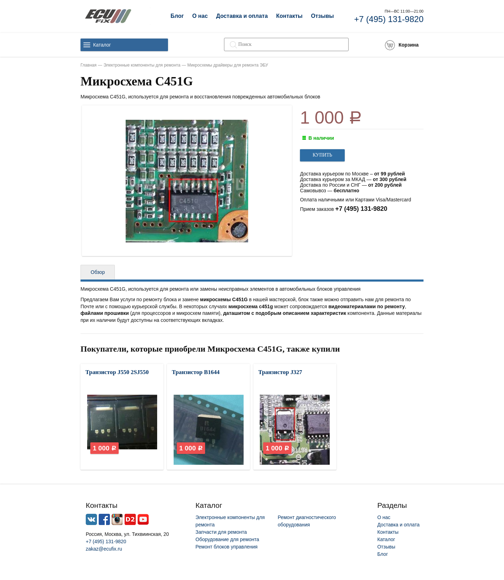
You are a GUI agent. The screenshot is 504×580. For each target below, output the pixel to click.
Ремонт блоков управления (227, 547)
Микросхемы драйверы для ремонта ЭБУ (227, 65)
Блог (177, 16)
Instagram (117, 519)
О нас (200, 16)
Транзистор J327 (280, 372)
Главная (88, 65)
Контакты (289, 16)
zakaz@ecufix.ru (104, 549)
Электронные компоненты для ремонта (142, 65)
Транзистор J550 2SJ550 (117, 372)
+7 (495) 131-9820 (389, 19)
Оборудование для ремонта (227, 539)
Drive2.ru (130, 519)
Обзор (98, 272)
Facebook (104, 519)
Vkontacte (91, 519)
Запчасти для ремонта (221, 532)
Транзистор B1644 (196, 372)
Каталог (102, 45)
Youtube (143, 519)
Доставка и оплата (242, 16)
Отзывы (322, 16)
